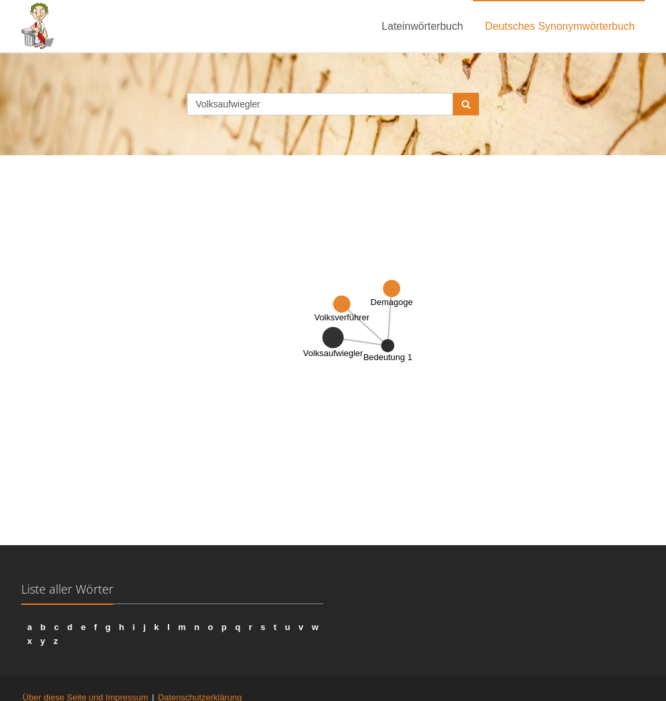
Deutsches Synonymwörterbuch (560, 26)
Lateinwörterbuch (422, 26)
